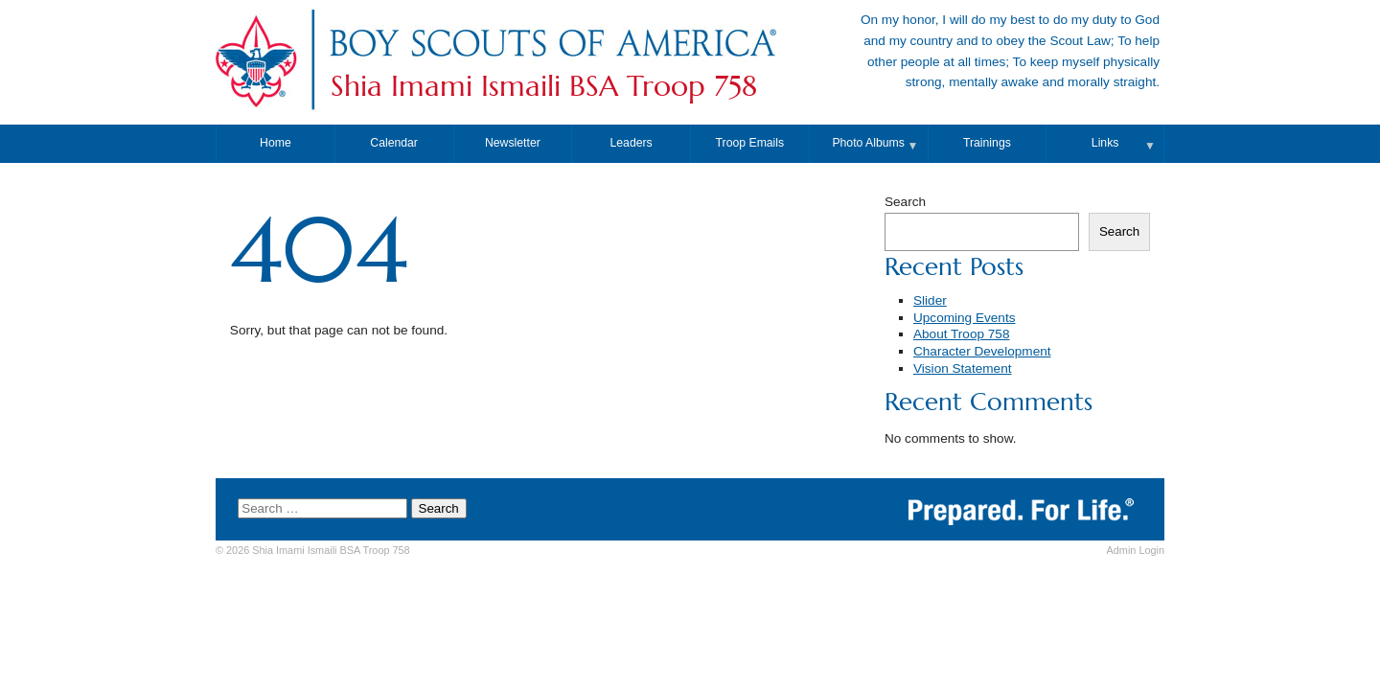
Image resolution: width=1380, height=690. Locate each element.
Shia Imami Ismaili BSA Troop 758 (544, 86)
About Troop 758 (961, 334)
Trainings (987, 143)
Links (1105, 143)
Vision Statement (962, 368)
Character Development (982, 351)
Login (1135, 550)
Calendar (394, 143)
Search (905, 202)
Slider (930, 300)
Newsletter (512, 143)
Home (275, 143)
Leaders (631, 143)
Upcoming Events (964, 317)
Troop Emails (750, 143)
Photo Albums (868, 143)
